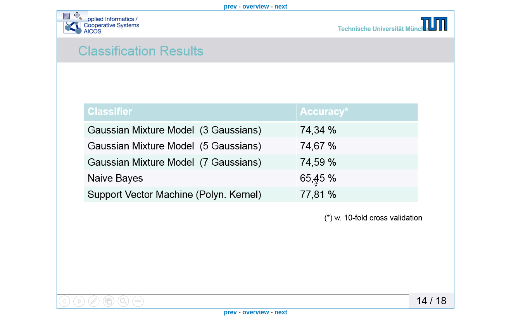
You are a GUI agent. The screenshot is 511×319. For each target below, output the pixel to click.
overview (255, 6)
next (280, 6)
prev (230, 6)
